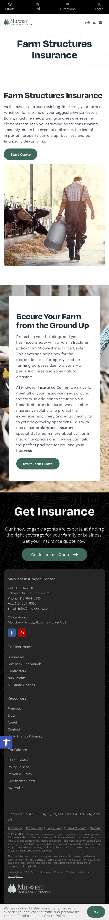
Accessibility (15, 828)
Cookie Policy (54, 828)
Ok (96, 912)
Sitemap (95, 828)
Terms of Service (76, 828)
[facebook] (12, 633)
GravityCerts (15, 876)
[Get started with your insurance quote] (54, 554)
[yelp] (22, 633)
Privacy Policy (34, 828)
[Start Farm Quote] (37, 463)
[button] (6, 742)
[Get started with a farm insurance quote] (21, 154)
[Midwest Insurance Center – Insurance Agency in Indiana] (29, 885)
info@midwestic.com (34, 608)
